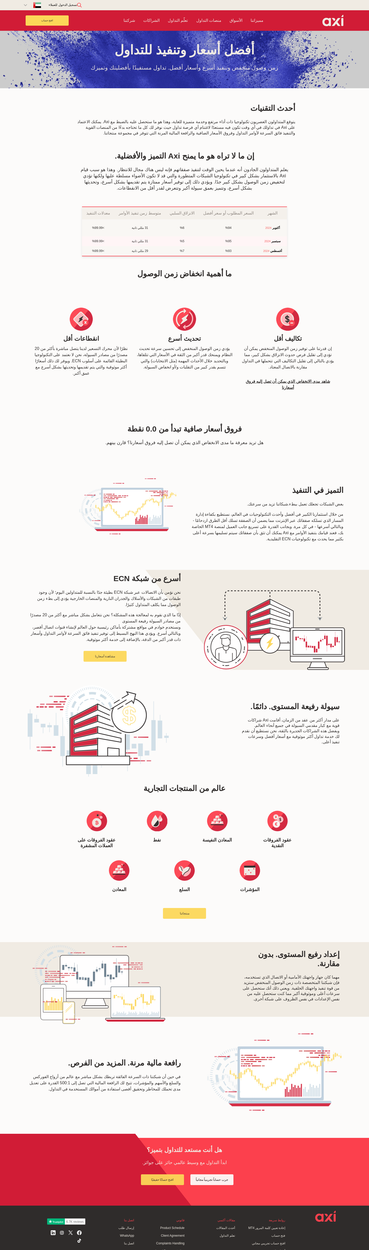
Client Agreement (172, 1235)
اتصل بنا (129, 1243)
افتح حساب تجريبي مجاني (268, 1243)
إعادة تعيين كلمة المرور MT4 (266, 1228)
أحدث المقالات (225, 1228)
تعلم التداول (227, 1235)
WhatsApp (127, 1235)
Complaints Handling (170, 1243)
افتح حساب (47, 20)
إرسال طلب (126, 1228)
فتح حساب (278, 1235)
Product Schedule (172, 1228)
